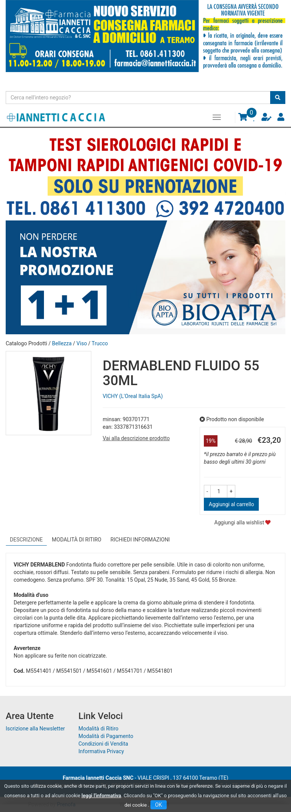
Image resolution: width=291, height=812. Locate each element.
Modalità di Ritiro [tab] (77, 540)
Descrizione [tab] (26, 540)
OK (158, 805)
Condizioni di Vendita (103, 744)
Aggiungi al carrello (231, 504)
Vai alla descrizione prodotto (136, 438)
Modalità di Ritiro (98, 728)
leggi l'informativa (101, 795)
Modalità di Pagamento (105, 736)
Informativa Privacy (101, 751)
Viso (82, 343)
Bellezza (62, 343)
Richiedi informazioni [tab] (140, 540)
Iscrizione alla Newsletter (35, 728)
